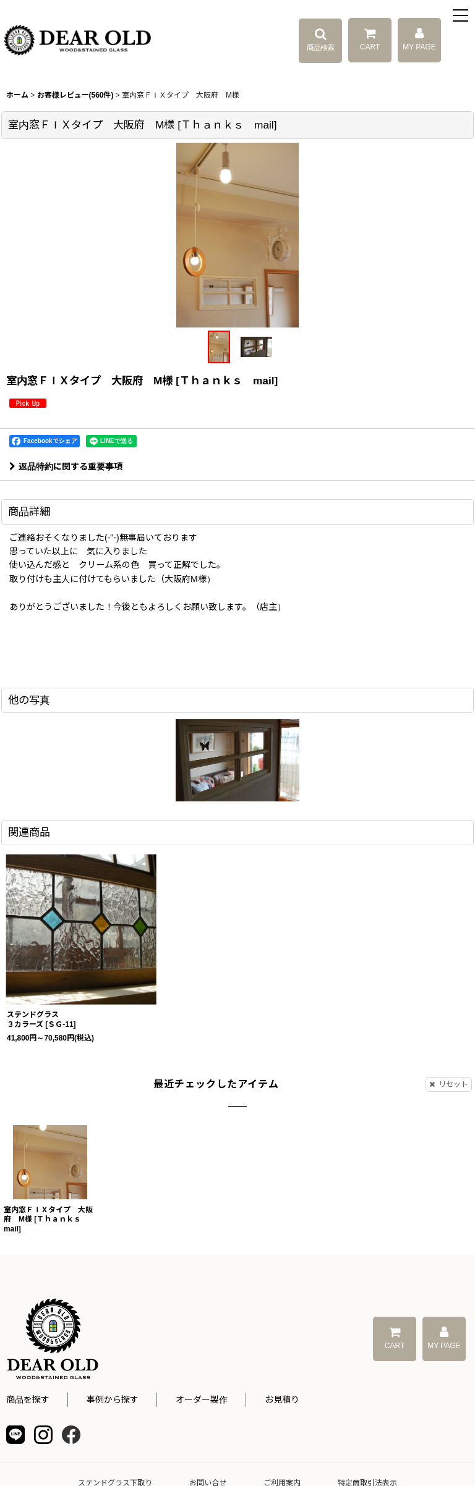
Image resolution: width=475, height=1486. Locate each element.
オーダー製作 (202, 1399)
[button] (461, 17)
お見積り (282, 1399)
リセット (448, 1084)
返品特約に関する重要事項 (65, 466)
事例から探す (113, 1399)
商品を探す (27, 1399)
